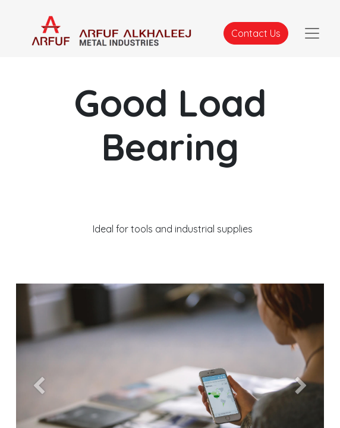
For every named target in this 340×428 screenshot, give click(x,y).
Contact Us (256, 33)
